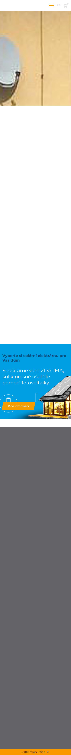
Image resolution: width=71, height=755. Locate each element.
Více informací (18, 406)
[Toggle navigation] (51, 5)
